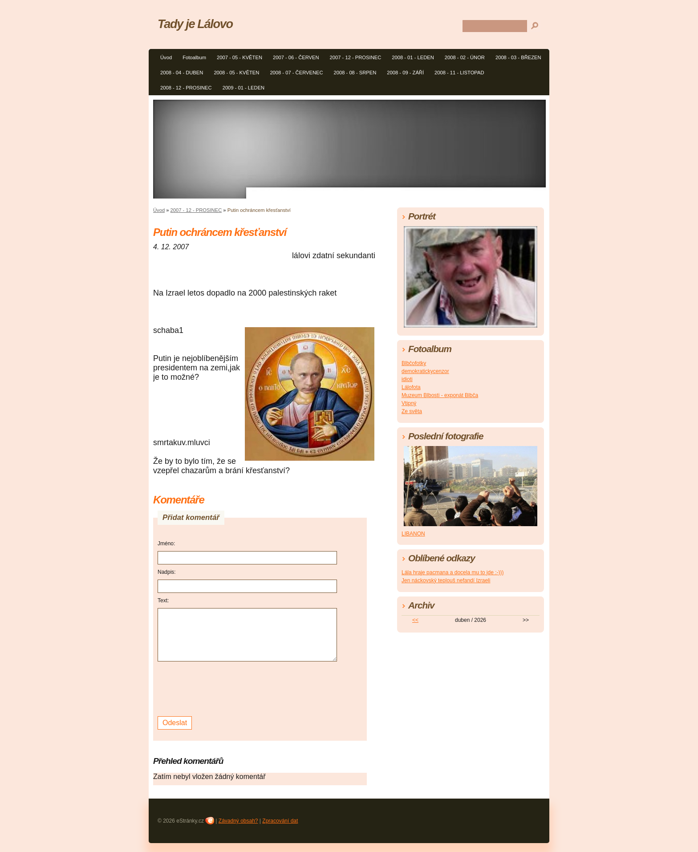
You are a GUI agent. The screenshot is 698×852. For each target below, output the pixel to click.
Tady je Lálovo (195, 24)
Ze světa (412, 411)
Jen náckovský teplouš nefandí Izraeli (446, 580)
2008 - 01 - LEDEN (413, 57)
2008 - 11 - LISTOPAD (459, 72)
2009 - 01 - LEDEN (244, 87)
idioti (407, 379)
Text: (163, 600)
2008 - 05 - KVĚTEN (236, 72)
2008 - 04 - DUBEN (181, 72)
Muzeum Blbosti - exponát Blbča (440, 395)
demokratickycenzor (425, 371)
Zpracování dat (280, 821)
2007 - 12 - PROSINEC (355, 57)
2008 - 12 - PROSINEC (186, 87)
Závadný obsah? (238, 821)
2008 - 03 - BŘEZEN (518, 57)
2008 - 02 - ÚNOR (465, 57)
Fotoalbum (194, 57)
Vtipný (409, 403)
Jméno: (166, 543)
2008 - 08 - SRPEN (355, 72)
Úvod (166, 57)
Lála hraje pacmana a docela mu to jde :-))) (452, 572)
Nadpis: (167, 572)
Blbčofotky (414, 363)
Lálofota (411, 387)
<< (415, 620)
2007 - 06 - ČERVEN (296, 57)
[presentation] (225, 687)
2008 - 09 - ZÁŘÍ (405, 72)
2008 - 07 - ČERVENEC (296, 72)
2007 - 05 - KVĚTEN (239, 57)
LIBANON (413, 534)
